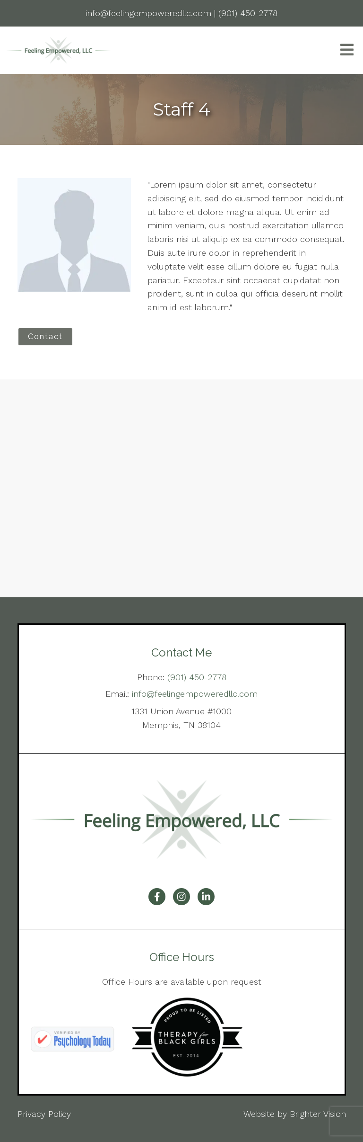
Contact (45, 336)
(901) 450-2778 (196, 677)
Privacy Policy (44, 1114)
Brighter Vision (318, 1114)
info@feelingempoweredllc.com (195, 694)
